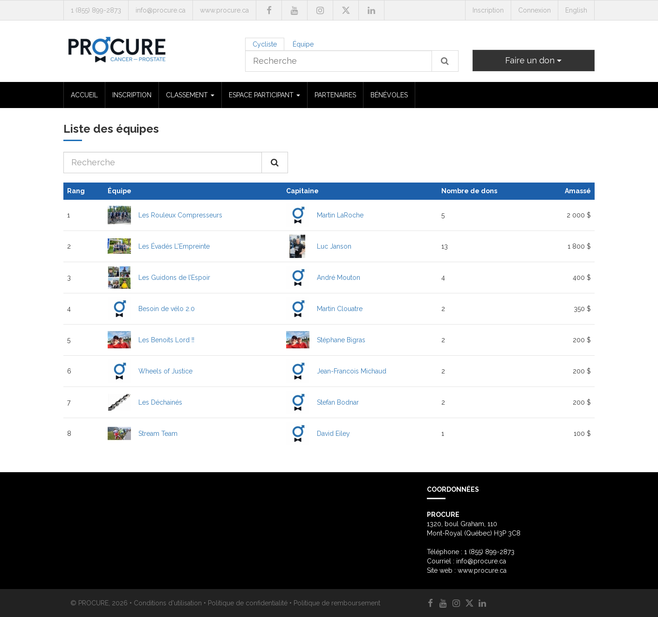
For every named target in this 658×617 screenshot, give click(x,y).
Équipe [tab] (303, 44)
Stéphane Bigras (341, 340)
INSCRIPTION (131, 95)
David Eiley (333, 433)
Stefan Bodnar (338, 402)
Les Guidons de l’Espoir (174, 277)
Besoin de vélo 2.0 (166, 308)
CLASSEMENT (190, 95)
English (576, 10)
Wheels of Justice (165, 371)
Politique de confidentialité (248, 603)
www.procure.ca (224, 10)
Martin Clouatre (340, 308)
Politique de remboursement (337, 603)
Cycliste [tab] (265, 44)
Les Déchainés (160, 402)
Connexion (534, 10)
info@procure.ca (160, 10)
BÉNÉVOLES (389, 95)
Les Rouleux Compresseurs (180, 215)
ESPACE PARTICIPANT (264, 95)
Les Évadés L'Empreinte (174, 246)
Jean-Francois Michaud (351, 371)
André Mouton (338, 277)
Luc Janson (334, 246)
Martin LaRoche (340, 215)
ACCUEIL (84, 95)
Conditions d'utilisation (168, 603)
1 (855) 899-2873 (96, 10)
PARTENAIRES (335, 95)
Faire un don (533, 60)
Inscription (488, 10)
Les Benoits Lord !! (166, 340)
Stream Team (158, 433)
